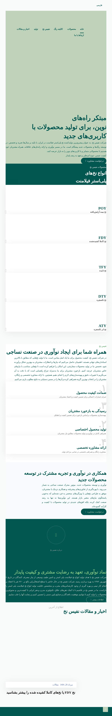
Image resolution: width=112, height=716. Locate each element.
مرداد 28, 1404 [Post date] (66, 694)
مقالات (55, 694)
